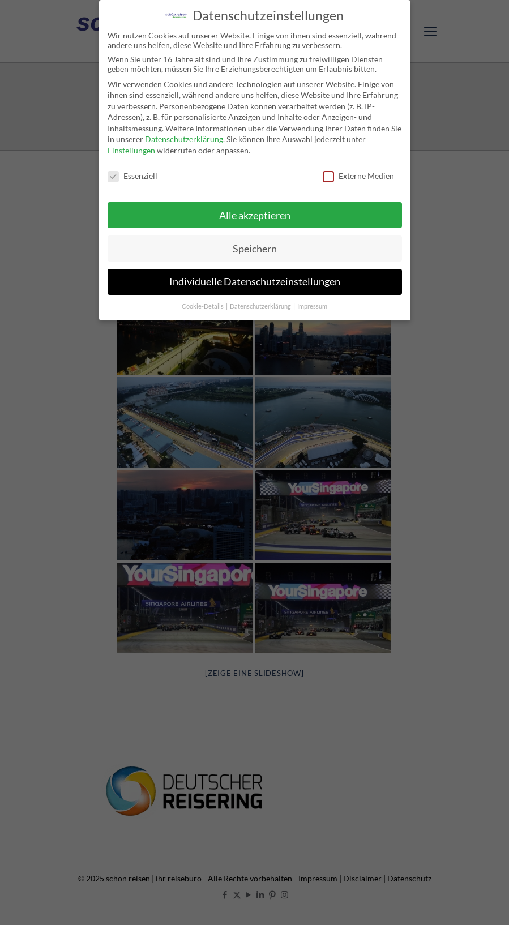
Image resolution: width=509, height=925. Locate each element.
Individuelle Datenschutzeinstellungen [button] (254, 278)
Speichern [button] (255, 244)
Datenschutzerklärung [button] (261, 302)
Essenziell (132, 171)
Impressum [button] (312, 302)
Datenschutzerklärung (184, 135)
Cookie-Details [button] (203, 302)
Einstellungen (131, 146)
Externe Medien (358, 171)
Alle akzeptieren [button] (254, 211)
